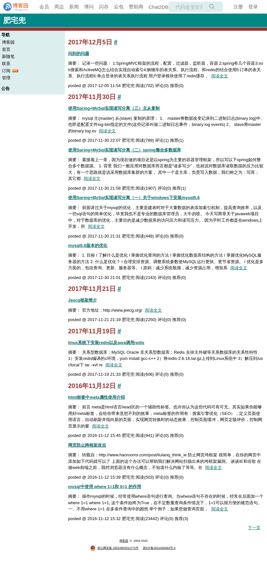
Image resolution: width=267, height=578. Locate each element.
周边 (59, 6)
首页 (6, 49)
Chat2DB (158, 7)
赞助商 (136, 6)
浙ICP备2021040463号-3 (159, 548)
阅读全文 (219, 75)
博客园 (8, 42)
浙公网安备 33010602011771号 (114, 548)
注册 (238, 6)
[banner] (13, 6)
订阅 (6, 70)
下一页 (254, 527)
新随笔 (8, 56)
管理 (6, 77)
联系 (6, 63)
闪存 (104, 6)
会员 (44, 6)
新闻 (74, 6)
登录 (253, 6)
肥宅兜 (14, 20)
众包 (119, 6)
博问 (89, 6)
